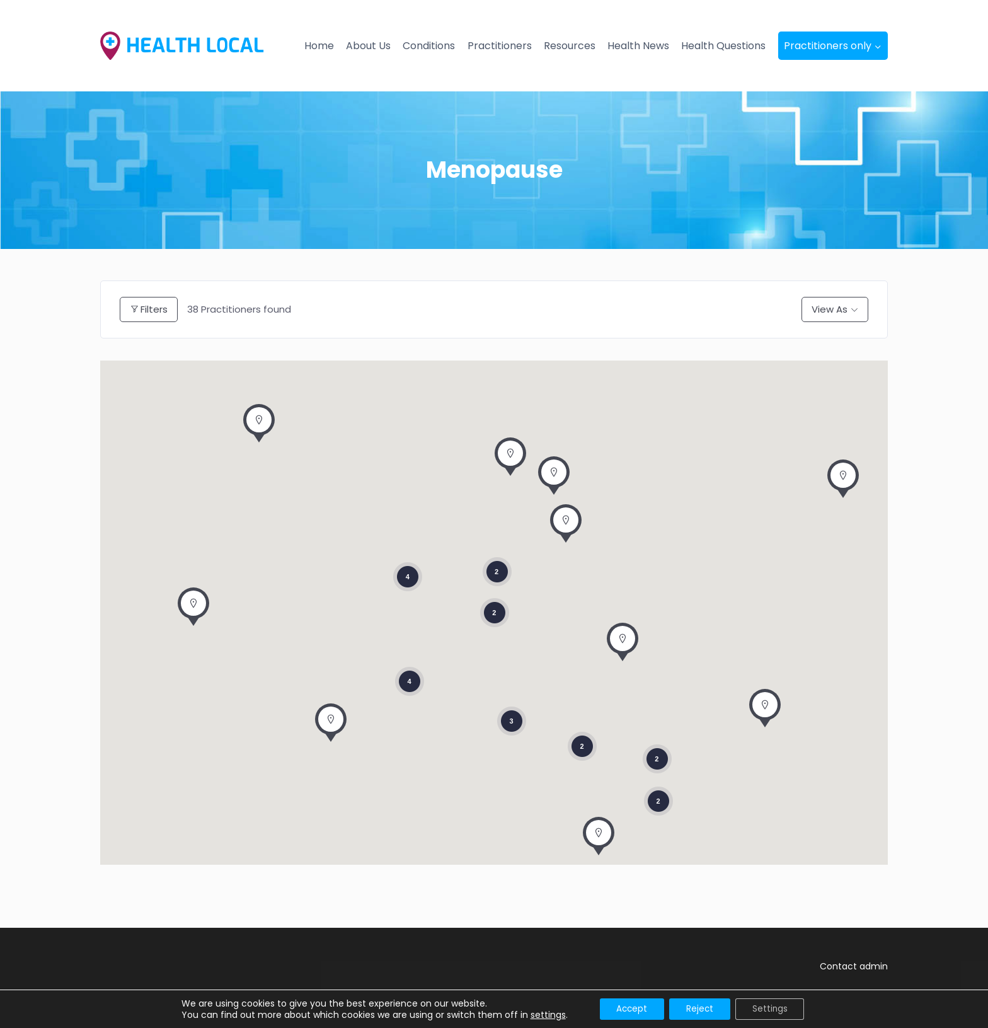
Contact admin (854, 966)
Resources (569, 45)
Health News (638, 45)
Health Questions (723, 45)
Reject (700, 1008)
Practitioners (500, 45)
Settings (775, 1008)
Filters (149, 309)
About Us (368, 45)
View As (829, 309)
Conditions (429, 45)
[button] (554, 479)
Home (319, 45)
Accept (627, 1008)
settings (540, 1014)
